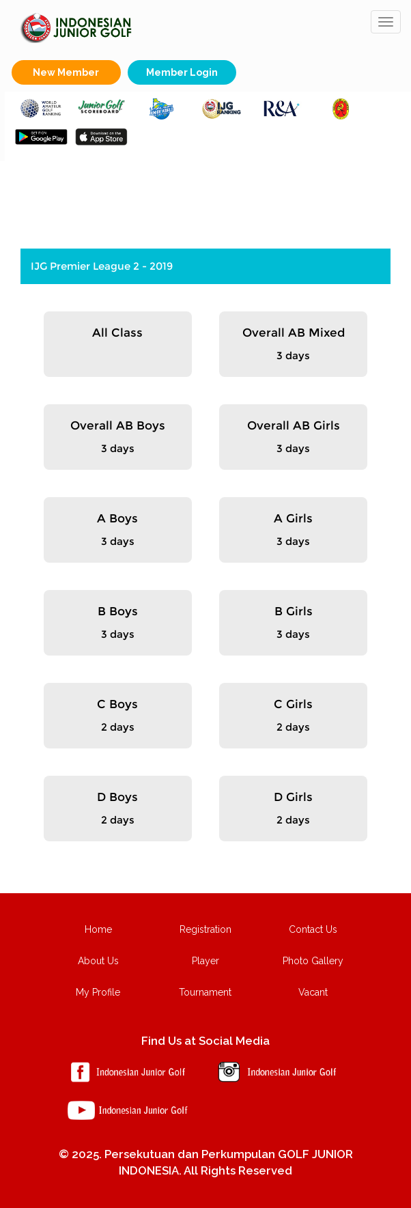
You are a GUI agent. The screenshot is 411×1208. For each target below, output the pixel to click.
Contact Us (313, 929)
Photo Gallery (313, 960)
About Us (98, 960)
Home (98, 929)
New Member (66, 72)
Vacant (313, 992)
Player (205, 960)
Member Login (182, 72)
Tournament (205, 992)
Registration (205, 929)
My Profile (98, 992)
